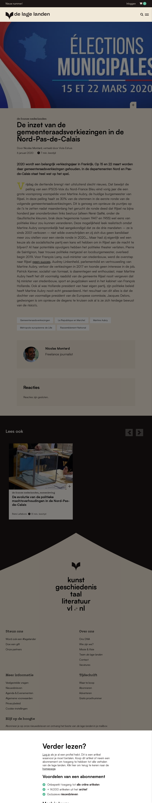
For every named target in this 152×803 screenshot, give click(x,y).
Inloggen (131, 3)
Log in (46, 754)
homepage (49, 768)
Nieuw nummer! (14, 3)
